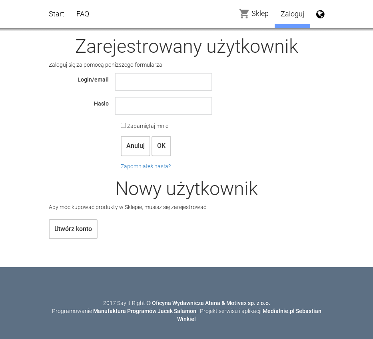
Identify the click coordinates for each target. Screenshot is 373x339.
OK (161, 146)
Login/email (93, 79)
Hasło (101, 103)
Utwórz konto (73, 229)
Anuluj (135, 146)
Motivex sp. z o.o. (248, 303)
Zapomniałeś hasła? (146, 166)
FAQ (82, 14)
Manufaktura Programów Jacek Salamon (144, 311)
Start (56, 14)
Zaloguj (292, 14)
